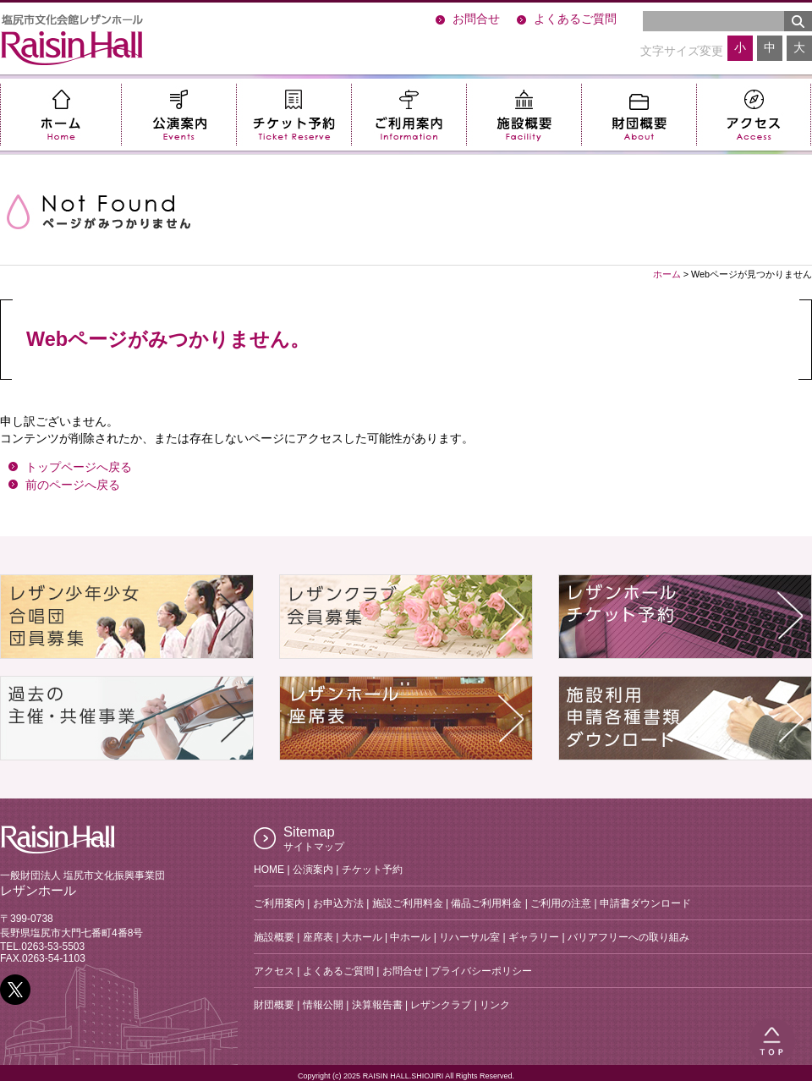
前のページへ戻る (72, 485)
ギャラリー (533, 937)
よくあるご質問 (575, 19)
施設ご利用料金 (407, 903)
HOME (269, 869)
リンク (495, 1005)
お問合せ (476, 19)
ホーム (60, 115)
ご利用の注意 (560, 903)
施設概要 (523, 115)
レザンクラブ (440, 1005)
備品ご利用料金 (486, 903)
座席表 (318, 937)
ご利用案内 (408, 115)
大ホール (362, 937)
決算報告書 (377, 1005)
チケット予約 (293, 115)
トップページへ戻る (78, 467)
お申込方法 (338, 903)
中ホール (410, 937)
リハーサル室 (469, 937)
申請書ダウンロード (645, 903)
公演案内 (178, 115)
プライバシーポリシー (481, 971)
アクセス (753, 115)
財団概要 (638, 115)
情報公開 (323, 1005)
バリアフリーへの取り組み (628, 937)
